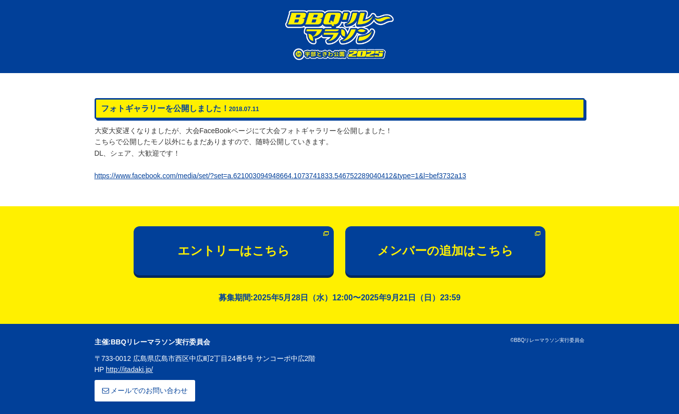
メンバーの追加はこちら (445, 250)
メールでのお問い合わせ (145, 390)
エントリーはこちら (234, 250)
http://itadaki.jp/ (129, 369)
